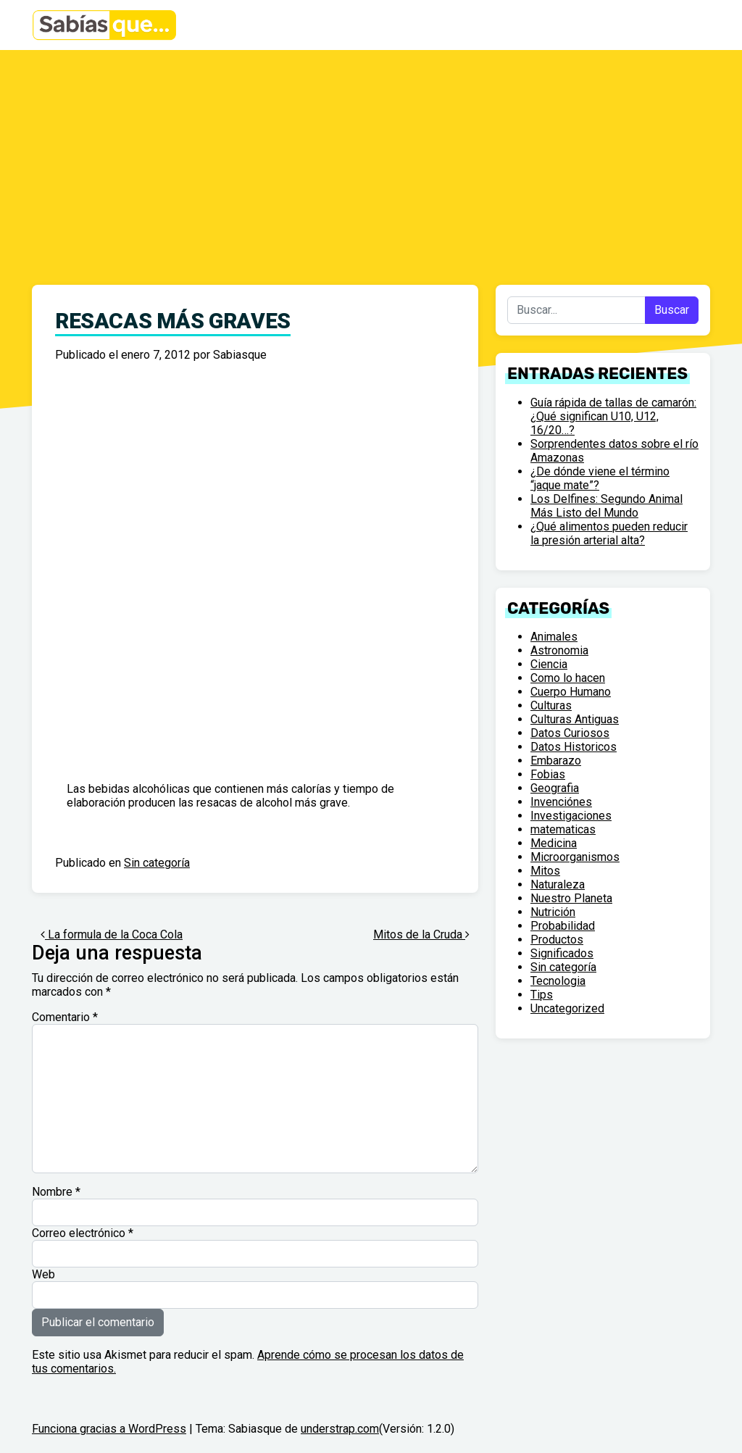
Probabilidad (562, 926)
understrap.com (340, 1429)
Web (43, 1274)
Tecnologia (557, 981)
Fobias (547, 774)
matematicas (563, 829)
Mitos (545, 871)
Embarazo (555, 760)
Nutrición (552, 912)
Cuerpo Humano (570, 692)
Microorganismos (575, 857)
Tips (541, 995)
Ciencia (548, 664)
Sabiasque (240, 355)
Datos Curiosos (569, 733)
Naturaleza (557, 884)
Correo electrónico (82, 1233)
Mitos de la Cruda (421, 934)
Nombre (56, 1192)
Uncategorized (567, 1008)
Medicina (553, 843)
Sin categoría (157, 863)
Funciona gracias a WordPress (109, 1429)
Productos (556, 939)
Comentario (65, 1017)
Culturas (551, 705)
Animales (554, 637)
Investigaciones (571, 816)
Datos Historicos (573, 747)
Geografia (554, 788)
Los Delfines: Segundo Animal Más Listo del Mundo (606, 506)
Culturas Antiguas (574, 719)
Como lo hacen (567, 678)
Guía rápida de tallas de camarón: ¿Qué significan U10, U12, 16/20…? (613, 416)
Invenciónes (561, 802)
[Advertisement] (371, 158)
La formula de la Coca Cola (112, 934)
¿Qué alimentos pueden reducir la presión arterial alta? (609, 533)
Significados (561, 953)
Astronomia (559, 650)
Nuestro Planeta (571, 898)
